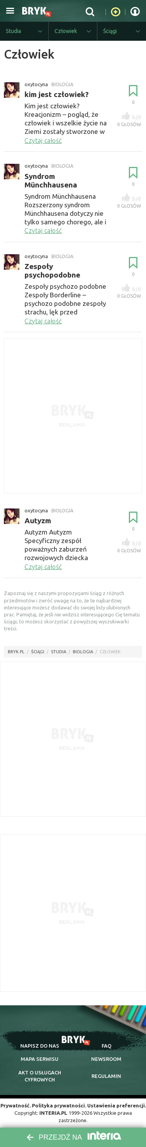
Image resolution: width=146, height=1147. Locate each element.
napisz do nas (39, 1045)
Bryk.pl (16, 651)
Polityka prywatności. (59, 1105)
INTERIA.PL (53, 1113)
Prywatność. (15, 1105)
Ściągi (37, 651)
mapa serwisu (39, 1059)
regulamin (106, 1076)
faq (106, 1045)
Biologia (83, 651)
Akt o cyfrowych (39, 1076)
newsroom (106, 1059)
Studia (58, 651)
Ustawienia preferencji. (116, 1105)
